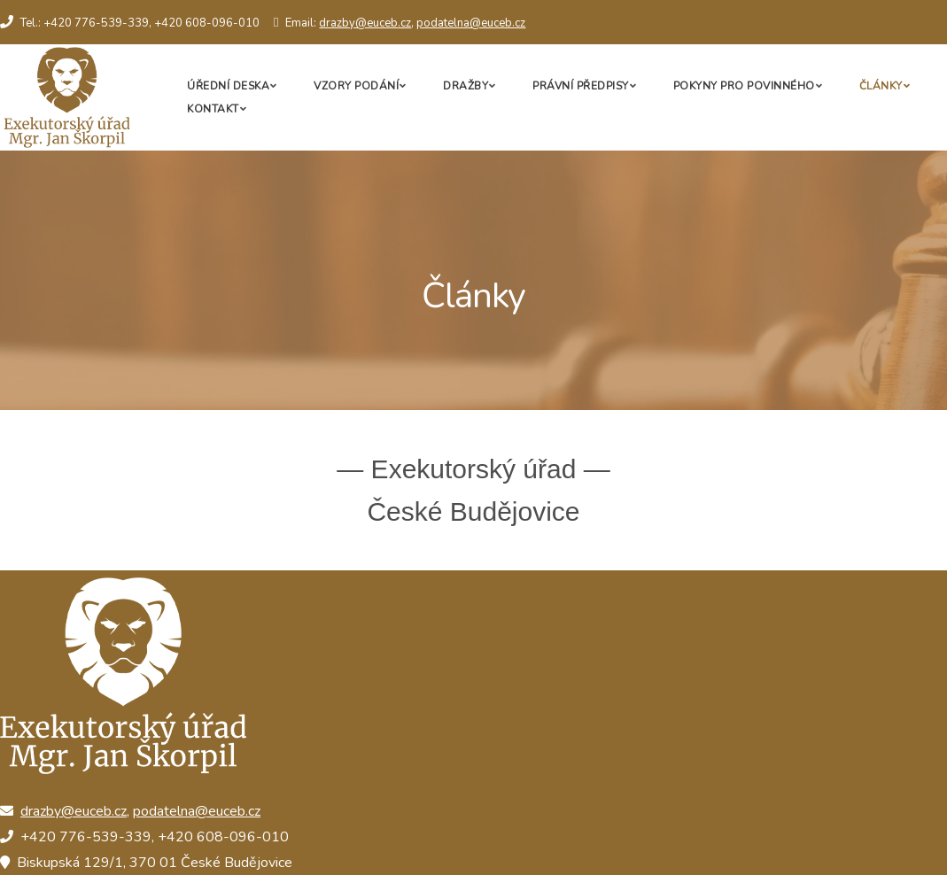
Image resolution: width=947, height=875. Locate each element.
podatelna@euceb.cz (470, 23)
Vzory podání (356, 86)
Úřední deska (228, 86)
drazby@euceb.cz (365, 23)
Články (881, 86)
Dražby (465, 86)
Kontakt (213, 109)
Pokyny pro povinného (744, 86)
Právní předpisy (580, 86)
